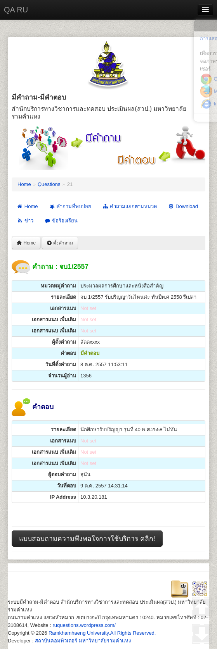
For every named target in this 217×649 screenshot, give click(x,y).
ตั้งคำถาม (60, 243)
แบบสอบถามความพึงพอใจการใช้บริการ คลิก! (87, 538)
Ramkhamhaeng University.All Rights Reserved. (102, 633)
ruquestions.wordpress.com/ (84, 625)
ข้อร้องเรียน (61, 221)
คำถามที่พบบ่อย (69, 206)
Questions (49, 184)
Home (24, 184)
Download (183, 206)
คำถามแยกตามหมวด (129, 206)
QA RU (16, 9)
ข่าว (25, 221)
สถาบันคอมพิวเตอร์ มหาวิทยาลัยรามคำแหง (83, 641)
